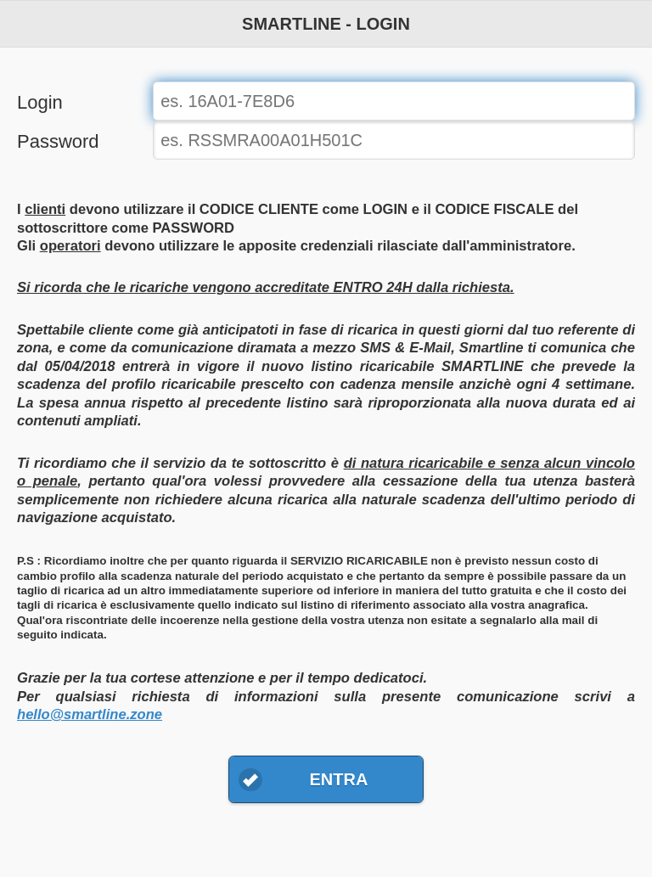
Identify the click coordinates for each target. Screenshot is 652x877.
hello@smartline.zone (89, 714)
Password (58, 141)
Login (40, 102)
